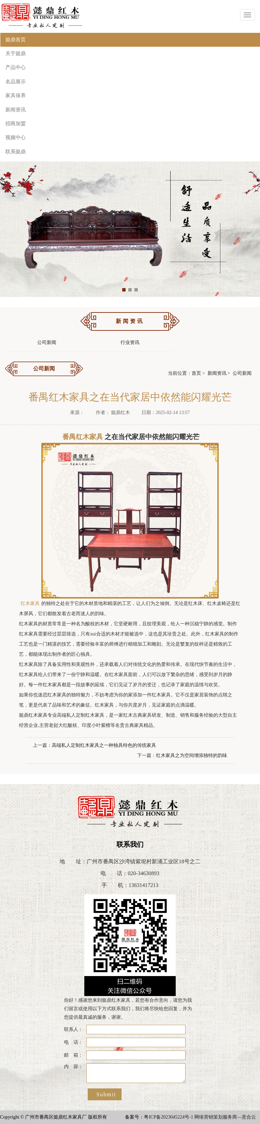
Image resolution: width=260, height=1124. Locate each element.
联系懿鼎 (15, 151)
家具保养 (15, 95)
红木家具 (30, 603)
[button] (124, 289)
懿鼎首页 (15, 39)
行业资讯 (130, 342)
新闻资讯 (15, 109)
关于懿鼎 (15, 53)
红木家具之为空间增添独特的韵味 (191, 755)
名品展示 (15, 81)
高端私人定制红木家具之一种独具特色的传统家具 (104, 745)
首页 (196, 373)
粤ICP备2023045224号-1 (168, 1117)
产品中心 (15, 67)
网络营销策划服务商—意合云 (225, 1117)
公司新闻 (46, 342)
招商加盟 (15, 123)
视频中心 (15, 137)
